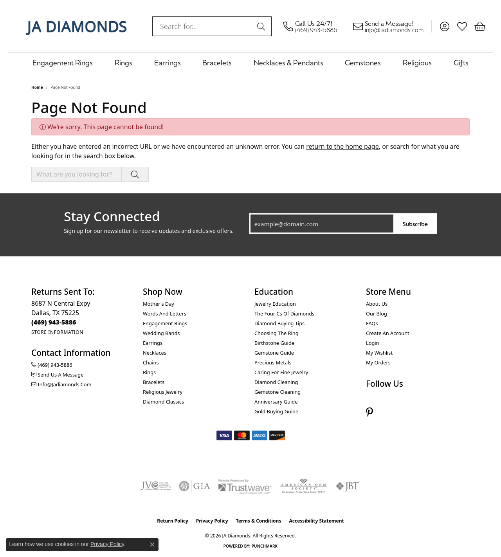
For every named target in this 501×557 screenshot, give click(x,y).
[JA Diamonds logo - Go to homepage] (76, 26)
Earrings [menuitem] (152, 342)
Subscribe (415, 223)
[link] (314, 26)
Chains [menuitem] (151, 362)
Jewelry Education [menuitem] (275, 303)
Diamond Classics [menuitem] (163, 401)
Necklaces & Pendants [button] (288, 62)
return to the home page (342, 146)
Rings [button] (123, 62)
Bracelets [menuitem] (153, 382)
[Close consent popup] (152, 544)
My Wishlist (379, 352)
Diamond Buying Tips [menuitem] (279, 323)
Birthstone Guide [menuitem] (274, 342)
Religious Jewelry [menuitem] (162, 391)
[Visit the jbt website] (347, 486)
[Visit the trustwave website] (244, 486)
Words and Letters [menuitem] (164, 313)
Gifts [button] (461, 62)
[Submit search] (262, 26)
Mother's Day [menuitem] (158, 303)
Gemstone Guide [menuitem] (274, 352)
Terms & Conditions (258, 520)
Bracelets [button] (217, 62)
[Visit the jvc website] (156, 486)
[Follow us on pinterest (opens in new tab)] (369, 412)
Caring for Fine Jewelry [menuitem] (281, 372)
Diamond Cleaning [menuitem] (276, 382)
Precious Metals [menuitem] (273, 362)
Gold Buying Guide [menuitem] (276, 411)
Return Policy (172, 520)
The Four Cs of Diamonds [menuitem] (284, 313)
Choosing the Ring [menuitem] (276, 333)
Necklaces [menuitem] (154, 352)
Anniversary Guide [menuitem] (275, 401)
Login (372, 342)
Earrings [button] (167, 62)
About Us (376, 303)
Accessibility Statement (316, 520)
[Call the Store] (53, 322)
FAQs (372, 323)
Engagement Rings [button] (62, 62)
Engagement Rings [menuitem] (165, 323)
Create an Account (387, 333)
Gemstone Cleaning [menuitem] (277, 391)
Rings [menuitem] (149, 372)
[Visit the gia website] (194, 486)
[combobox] (203, 26)
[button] (444, 26)
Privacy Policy (212, 520)
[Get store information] (57, 332)
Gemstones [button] (363, 62)
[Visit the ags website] (303, 486)
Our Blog (376, 313)
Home (37, 87)
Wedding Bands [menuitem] (161, 333)
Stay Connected (112, 216)
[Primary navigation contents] (250, 62)
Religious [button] (417, 62)
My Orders (378, 362)
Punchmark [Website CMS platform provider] (265, 546)
